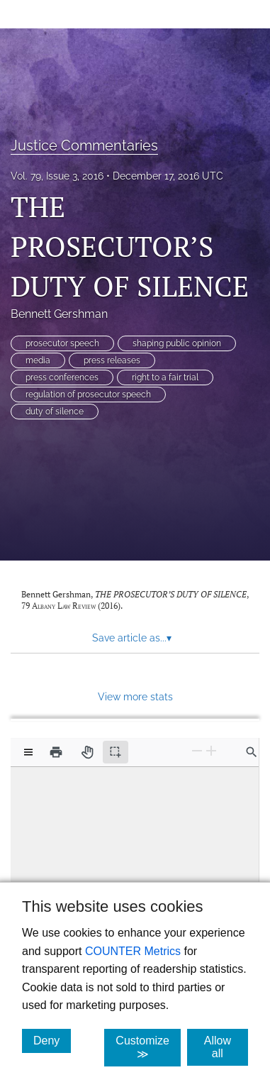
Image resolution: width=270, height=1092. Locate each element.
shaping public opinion (177, 343)
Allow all (226, 1047)
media (38, 360)
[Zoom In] (211, 751)
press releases (112, 360)
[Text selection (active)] (115, 752)
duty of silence (55, 412)
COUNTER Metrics (133, 951)
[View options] (28, 752)
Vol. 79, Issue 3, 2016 (57, 176)
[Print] (56, 752)
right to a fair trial (165, 377)
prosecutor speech (62, 343)
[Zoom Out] (197, 751)
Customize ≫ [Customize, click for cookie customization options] (148, 1047)
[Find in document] (251, 752)
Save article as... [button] (131, 638)
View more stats (135, 696)
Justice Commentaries (84, 145)
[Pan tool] (87, 752)
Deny (52, 1040)
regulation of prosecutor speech (88, 394)
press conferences (62, 377)
